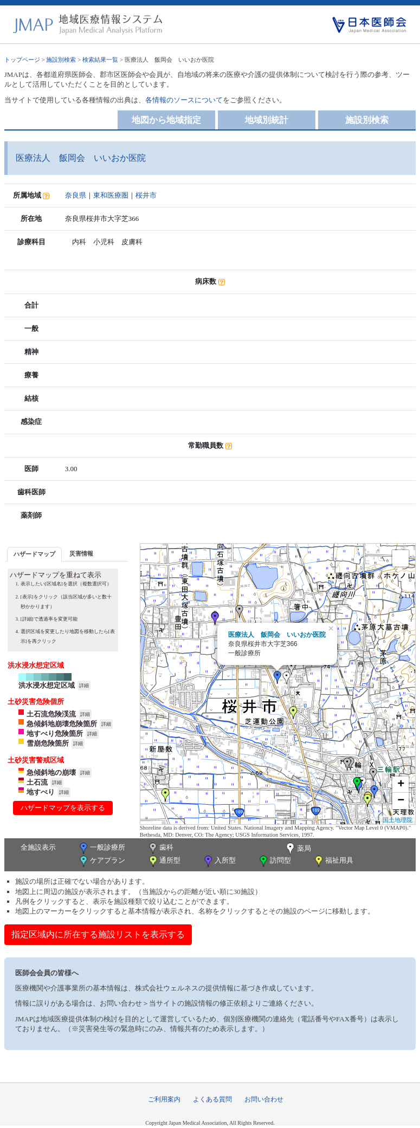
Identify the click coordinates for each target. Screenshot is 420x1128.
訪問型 (274, 861)
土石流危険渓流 (51, 714)
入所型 (219, 861)
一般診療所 (101, 848)
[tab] (34, 554)
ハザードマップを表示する (63, 808)
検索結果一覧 (100, 59)
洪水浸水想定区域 (46, 685)
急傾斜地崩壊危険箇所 (62, 724)
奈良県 (75, 195)
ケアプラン (101, 861)
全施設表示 (38, 847)
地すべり (41, 792)
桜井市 (146, 195)
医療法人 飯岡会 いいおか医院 (277, 634)
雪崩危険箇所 (48, 743)
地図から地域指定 (166, 120)
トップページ (22, 59)
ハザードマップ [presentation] (34, 554)
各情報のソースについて (184, 100)
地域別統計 (266, 120)
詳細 (84, 685)
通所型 (163, 861)
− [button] (400, 801)
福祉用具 (333, 861)
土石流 (37, 782)
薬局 (297, 849)
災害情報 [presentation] (81, 553)
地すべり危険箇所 (55, 733)
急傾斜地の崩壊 (51, 772)
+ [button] (400, 785)
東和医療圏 (110, 195)
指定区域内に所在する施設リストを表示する (98, 934)
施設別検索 (61, 59)
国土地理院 (397, 820)
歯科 (160, 848)
